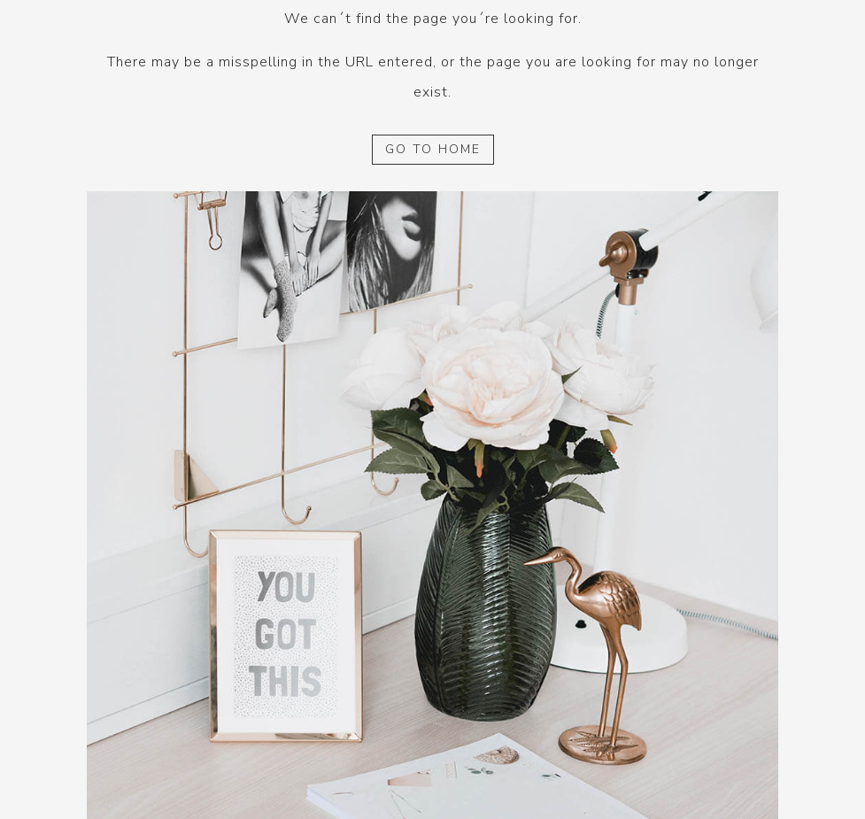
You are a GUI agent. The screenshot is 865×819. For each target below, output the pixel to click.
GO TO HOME (433, 149)
